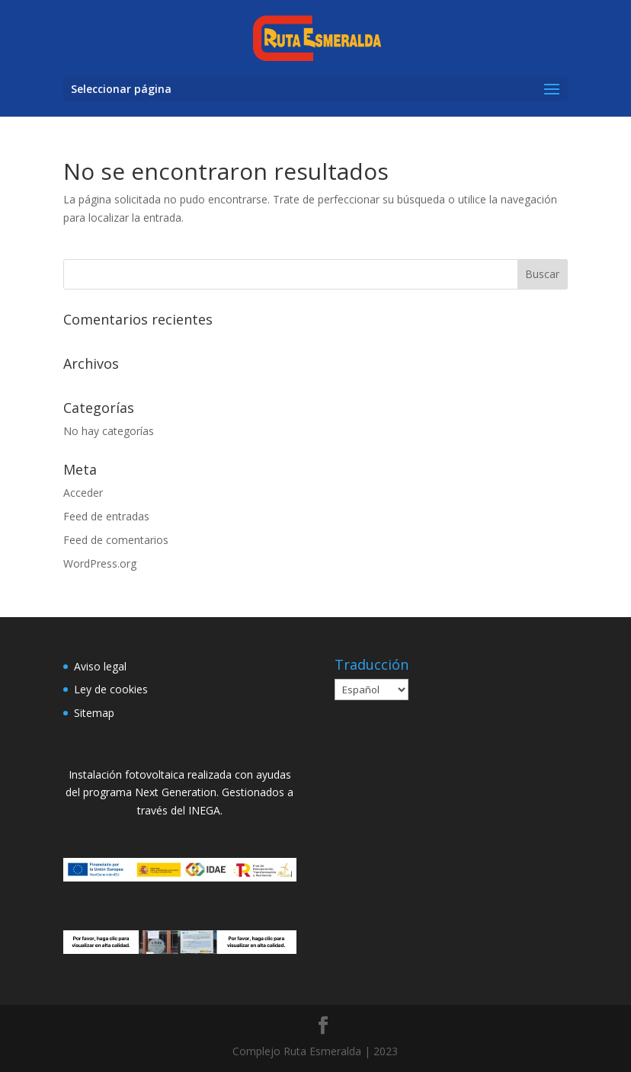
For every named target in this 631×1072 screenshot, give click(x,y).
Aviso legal (100, 666)
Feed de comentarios (115, 540)
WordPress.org (99, 563)
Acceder (83, 492)
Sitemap (94, 713)
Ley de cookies (111, 689)
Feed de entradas (106, 516)
